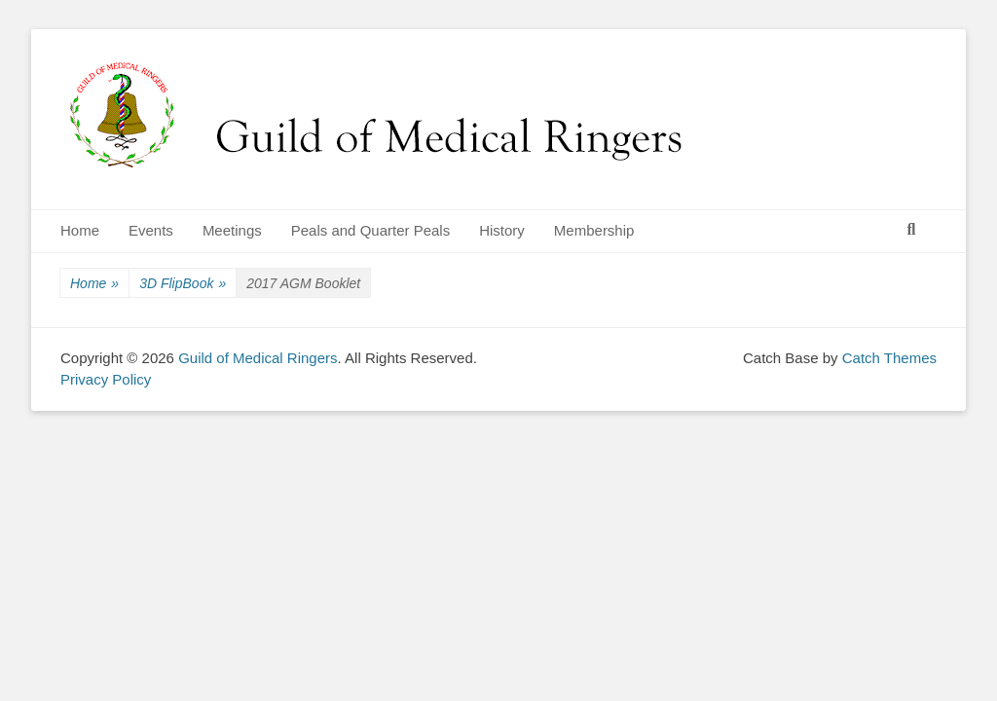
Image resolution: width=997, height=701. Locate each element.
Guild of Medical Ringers (257, 358)
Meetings (232, 230)
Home (79, 230)
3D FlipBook (182, 284)
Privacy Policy (105, 379)
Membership (594, 230)
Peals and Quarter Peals (370, 230)
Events (151, 230)
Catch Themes (889, 358)
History (502, 230)
